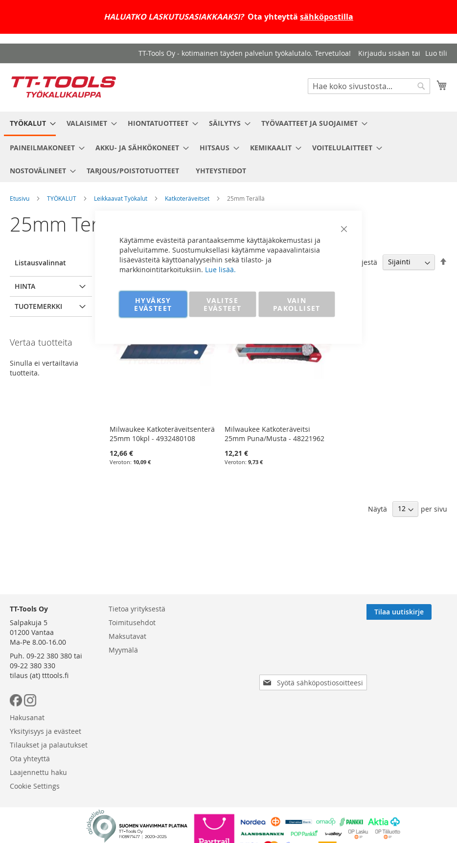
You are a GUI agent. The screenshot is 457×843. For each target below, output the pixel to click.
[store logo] (63, 86)
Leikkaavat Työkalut (120, 198)
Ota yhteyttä (30, 758)
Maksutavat (127, 636)
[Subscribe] (414, 612)
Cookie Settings (35, 786)
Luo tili (436, 53)
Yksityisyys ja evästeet (45, 731)
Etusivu (19, 198)
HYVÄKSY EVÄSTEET (153, 304)
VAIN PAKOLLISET (296, 304)
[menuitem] (30, 124)
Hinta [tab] (25, 286)
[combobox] (369, 86)
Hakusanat (27, 717)
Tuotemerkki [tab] (38, 306)
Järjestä (365, 261)
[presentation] (315, 655)
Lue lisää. (220, 269)
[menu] (228, 147)
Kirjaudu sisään (384, 53)
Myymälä (123, 650)
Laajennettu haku (38, 772)
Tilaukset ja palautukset (49, 744)
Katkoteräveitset (187, 198)
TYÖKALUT (61, 198)
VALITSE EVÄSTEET (222, 304)
